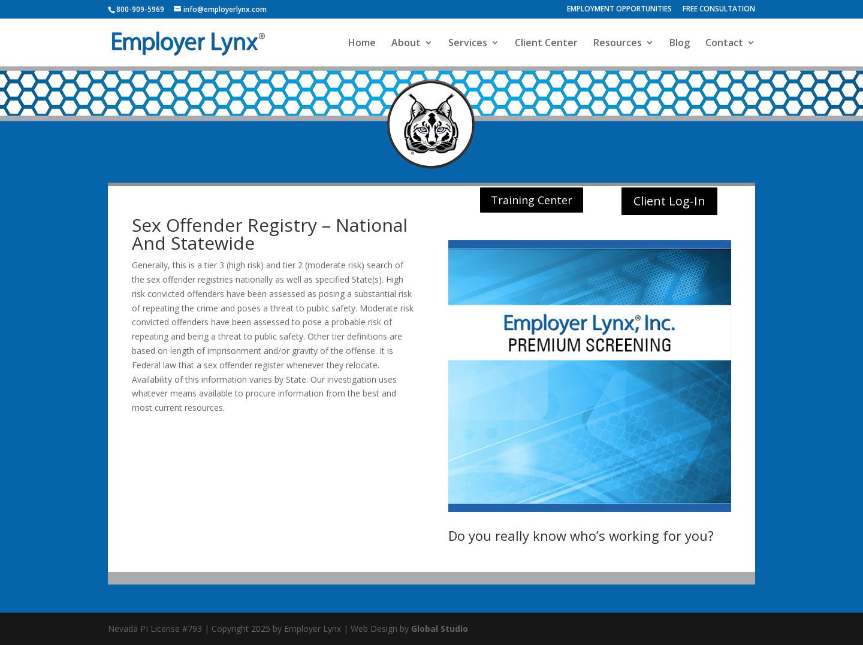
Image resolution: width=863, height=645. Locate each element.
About (406, 43)
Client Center (546, 43)
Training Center (531, 200)
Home (362, 43)
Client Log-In (669, 201)
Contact (724, 43)
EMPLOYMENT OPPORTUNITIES (619, 9)
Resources (617, 43)
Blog (679, 43)
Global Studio (439, 628)
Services (467, 43)
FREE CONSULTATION (719, 9)
